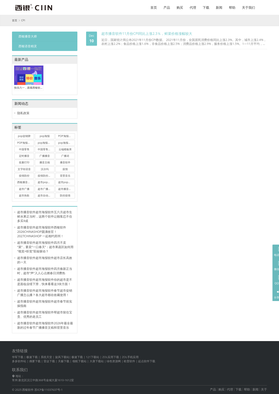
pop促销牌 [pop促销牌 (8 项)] (24, 136)
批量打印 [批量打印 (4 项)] (24, 162)
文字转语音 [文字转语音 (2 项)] (24, 169)
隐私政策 (23, 113)
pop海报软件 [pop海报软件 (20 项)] (65, 143)
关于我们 (248, 7)
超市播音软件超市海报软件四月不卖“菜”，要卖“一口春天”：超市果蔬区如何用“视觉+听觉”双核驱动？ (45, 246)
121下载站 (92, 357)
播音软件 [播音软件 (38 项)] (65, 162)
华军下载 (17, 357)
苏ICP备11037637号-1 (48, 390)
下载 (206, 7)
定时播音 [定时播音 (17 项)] (24, 156)
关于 (264, 389)
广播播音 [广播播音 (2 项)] (44, 156)
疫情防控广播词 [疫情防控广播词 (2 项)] (46, 176)
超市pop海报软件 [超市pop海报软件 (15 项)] (66, 182)
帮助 (232, 7)
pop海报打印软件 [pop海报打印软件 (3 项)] (46, 143)
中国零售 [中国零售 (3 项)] (24, 149)
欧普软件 (129, 361)
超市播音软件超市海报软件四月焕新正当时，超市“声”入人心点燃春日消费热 (44, 271)
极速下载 (32, 357)
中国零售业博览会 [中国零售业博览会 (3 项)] (46, 149)
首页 (153, 7)
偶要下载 (35, 361)
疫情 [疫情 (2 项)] (65, 169)
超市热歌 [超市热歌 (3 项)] (24, 195)
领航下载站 (79, 361)
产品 (166, 7)
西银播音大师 (28, 36)
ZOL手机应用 (130, 357)
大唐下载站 (97, 361)
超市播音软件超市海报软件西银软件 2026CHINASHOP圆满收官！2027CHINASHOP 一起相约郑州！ (41, 231)
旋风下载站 (62, 357)
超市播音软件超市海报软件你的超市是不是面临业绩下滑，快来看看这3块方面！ (44, 281)
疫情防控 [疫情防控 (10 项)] (24, 176)
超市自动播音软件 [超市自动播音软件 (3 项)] (46, 195)
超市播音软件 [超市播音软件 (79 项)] (66, 189)
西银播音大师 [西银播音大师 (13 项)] (25, 182)
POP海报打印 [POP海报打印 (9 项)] (25, 143)
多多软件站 (19, 361)
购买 (180, 7)
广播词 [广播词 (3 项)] (65, 156)
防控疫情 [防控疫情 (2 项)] (65, 195)
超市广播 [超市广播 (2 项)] (24, 189)
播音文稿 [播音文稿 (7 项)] (44, 162)
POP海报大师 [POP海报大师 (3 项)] (66, 136)
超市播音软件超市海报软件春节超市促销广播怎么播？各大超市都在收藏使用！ (44, 292)
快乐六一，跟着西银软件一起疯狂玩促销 (28, 88)
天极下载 (63, 361)
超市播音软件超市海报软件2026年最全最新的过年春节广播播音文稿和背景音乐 (45, 325)
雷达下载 (49, 361)
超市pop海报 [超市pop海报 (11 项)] (45, 182)
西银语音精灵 (28, 46)
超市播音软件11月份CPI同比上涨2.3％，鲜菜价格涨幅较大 (146, 34)
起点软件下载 (146, 361)
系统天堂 (46, 357)
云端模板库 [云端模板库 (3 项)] (65, 149)
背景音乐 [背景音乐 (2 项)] (65, 176)
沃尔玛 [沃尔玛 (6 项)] (45, 169)
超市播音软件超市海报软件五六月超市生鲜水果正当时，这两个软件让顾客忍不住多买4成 (44, 216)
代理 (193, 7)
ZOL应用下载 (110, 357)
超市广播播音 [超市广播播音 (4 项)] (45, 189)
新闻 (219, 7)
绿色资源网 (114, 361)
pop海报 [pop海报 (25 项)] (45, 136)
